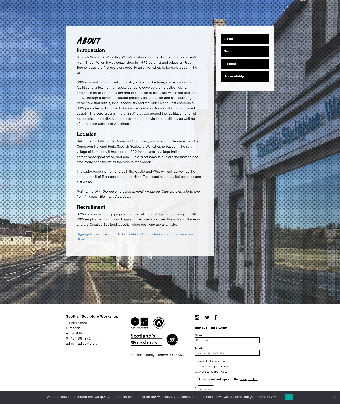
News (217, 8)
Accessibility (234, 76)
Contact (265, 8)
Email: (199, 347)
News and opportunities (214, 366)
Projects (240, 8)
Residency (107, 8)
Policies (230, 64)
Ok (289, 397)
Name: (199, 335)
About (55, 8)
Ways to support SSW (213, 372)
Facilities (79, 8)
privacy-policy (249, 379)
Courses (135, 8)
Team (228, 51)
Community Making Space (177, 8)
